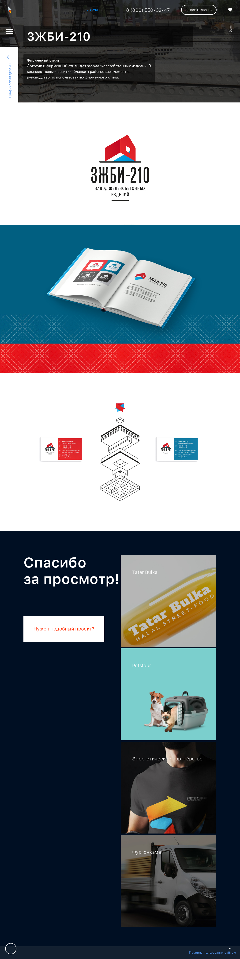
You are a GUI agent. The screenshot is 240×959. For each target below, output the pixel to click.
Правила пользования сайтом (212, 952)
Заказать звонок (198, 10)
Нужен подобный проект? (64, 629)
